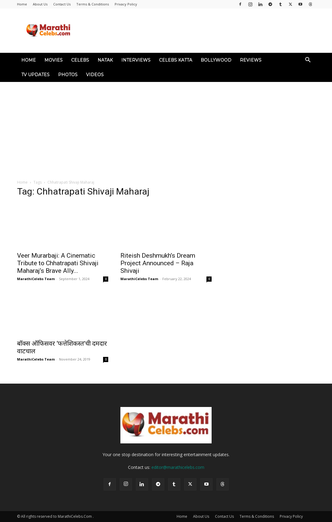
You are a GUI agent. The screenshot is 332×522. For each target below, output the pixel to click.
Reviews (250, 60)
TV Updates (35, 74)
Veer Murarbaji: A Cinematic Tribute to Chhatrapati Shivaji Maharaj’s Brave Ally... (58, 263)
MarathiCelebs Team (36, 278)
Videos (95, 74)
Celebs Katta (175, 60)
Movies (53, 60)
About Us (40, 4)
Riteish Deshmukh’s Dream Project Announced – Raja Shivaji (157, 263)
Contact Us (62, 4)
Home (22, 4)
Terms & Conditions (92, 4)
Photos (68, 74)
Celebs (80, 60)
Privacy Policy (126, 4)
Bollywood (216, 60)
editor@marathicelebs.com (177, 467)
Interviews (135, 60)
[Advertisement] (166, 127)
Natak (105, 60)
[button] (307, 60)
